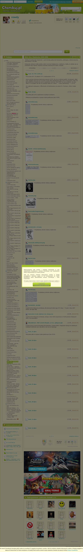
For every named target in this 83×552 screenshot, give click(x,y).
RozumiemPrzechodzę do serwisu (42, 284)
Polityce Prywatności (72, 550)
